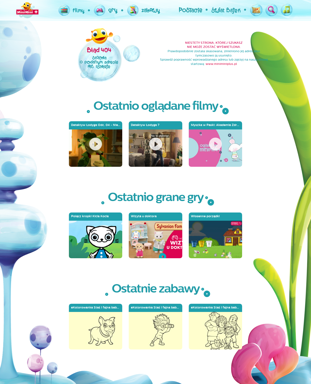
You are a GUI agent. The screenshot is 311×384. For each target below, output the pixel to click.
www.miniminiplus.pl (221, 64)
